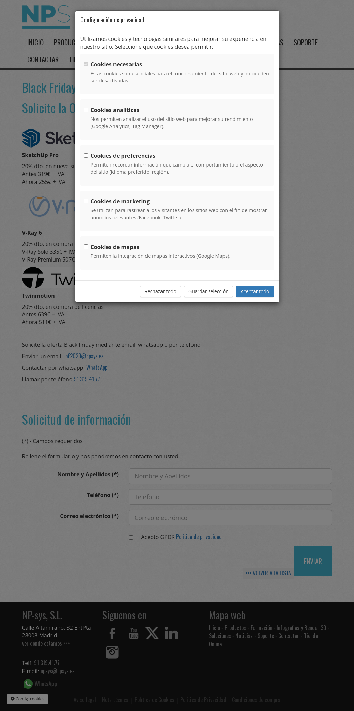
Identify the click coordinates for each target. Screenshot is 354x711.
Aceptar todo (255, 291)
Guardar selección (208, 291)
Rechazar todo (160, 291)
